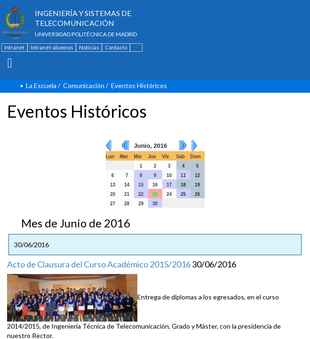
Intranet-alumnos (52, 47)
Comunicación (83, 85)
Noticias (89, 47)
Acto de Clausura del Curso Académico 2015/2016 (99, 264)
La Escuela (41, 85)
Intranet (14, 47)
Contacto (116, 47)
